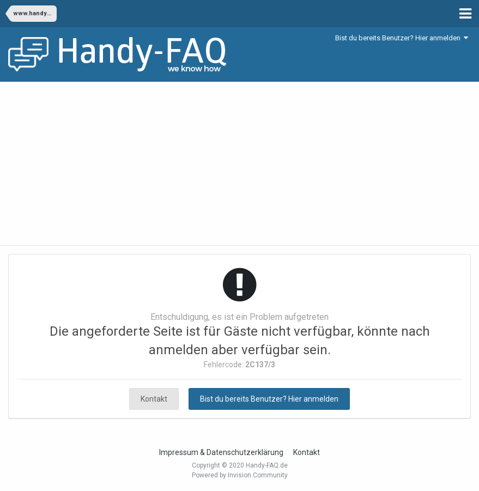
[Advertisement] (239, 163)
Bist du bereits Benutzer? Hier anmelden (401, 38)
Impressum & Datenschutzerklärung (221, 452)
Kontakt (154, 399)
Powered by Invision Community (240, 475)
